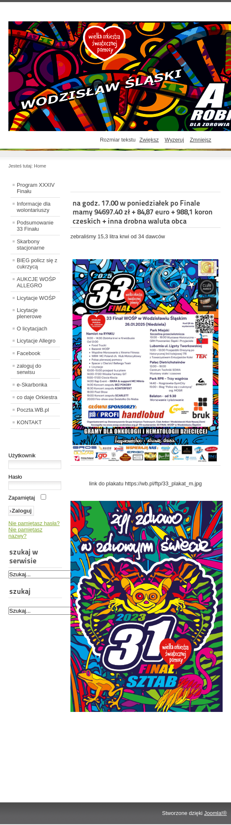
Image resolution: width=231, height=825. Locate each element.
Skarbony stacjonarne (30, 244)
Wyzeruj (174, 140)
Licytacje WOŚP (36, 298)
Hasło (15, 477)
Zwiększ (148, 140)
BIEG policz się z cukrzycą (37, 263)
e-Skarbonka (32, 385)
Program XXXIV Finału (36, 188)
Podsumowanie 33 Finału (35, 225)
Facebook (28, 353)
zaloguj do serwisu (29, 369)
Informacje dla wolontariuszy (33, 207)
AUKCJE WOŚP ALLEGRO (36, 282)
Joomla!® (215, 813)
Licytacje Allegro (36, 341)
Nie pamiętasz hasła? (34, 523)
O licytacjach (32, 328)
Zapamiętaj (21, 498)
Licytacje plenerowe (29, 313)
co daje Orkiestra (37, 397)
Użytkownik (22, 455)
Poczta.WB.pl (33, 410)
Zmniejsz (200, 140)
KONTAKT (29, 422)
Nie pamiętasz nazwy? (25, 532)
